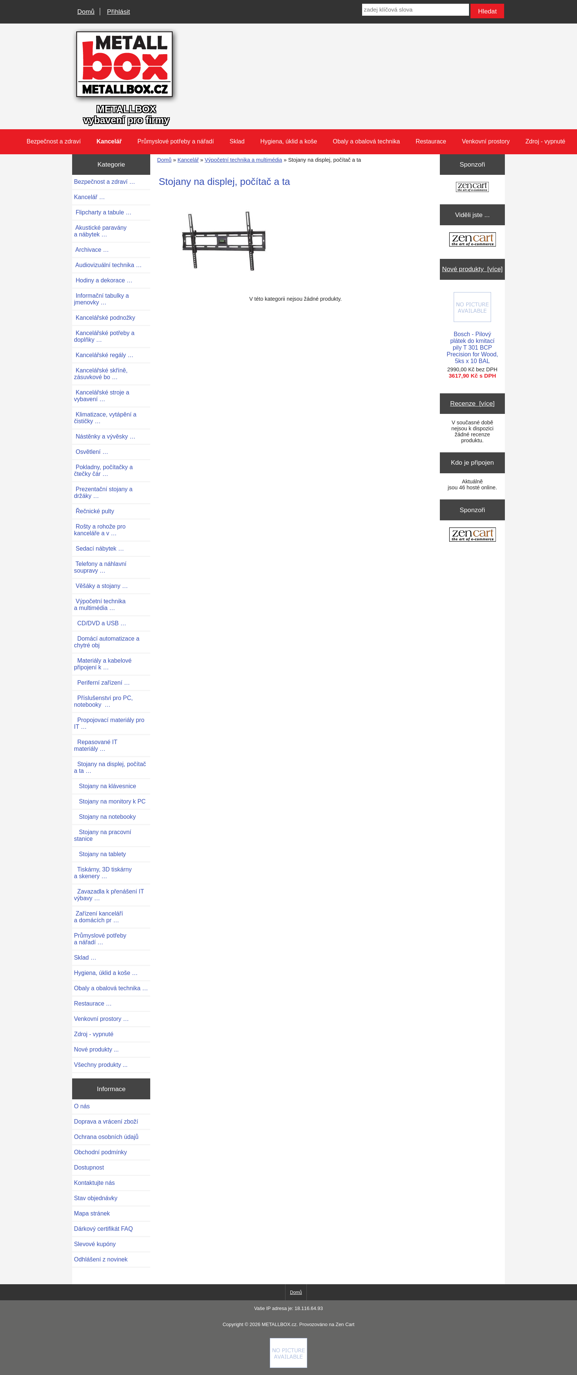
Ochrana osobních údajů (106, 1137)
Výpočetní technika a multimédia (243, 160)
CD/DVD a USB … (100, 623)
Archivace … (91, 250)
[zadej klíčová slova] (415, 10)
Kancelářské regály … (103, 355)
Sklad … (85, 957)
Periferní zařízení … (102, 682)
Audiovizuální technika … (108, 265)
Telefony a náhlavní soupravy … (100, 567)
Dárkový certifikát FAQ (103, 1229)
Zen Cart (345, 1324)
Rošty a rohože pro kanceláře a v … (100, 529)
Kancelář (188, 160)
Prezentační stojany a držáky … (103, 492)
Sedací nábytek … (99, 548)
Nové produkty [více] (472, 269)
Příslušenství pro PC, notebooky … (103, 701)
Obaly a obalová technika (366, 141)
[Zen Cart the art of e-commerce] (472, 187)
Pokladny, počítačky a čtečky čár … (103, 470)
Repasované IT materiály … (95, 745)
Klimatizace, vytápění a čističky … (105, 417)
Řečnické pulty (94, 511)
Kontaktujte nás (94, 1183)
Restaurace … (93, 1003)
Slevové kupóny (95, 1244)
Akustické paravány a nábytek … (100, 231)
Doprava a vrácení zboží (106, 1121)
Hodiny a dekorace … (103, 280)
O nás (82, 1106)
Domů (86, 11)
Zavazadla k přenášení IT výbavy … (109, 894)
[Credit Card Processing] (288, 1366)
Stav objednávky (95, 1198)
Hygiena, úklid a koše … (106, 973)
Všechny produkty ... (100, 1065)
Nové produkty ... (96, 1049)
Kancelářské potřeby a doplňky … (104, 336)
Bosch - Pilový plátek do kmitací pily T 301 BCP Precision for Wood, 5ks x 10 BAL (472, 328)
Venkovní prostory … (101, 1019)
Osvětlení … (91, 452)
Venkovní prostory (486, 141)
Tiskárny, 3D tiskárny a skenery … (103, 872)
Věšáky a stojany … (101, 586)
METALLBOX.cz (279, 1324)
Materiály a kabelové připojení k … (103, 664)
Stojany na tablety (100, 854)
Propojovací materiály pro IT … (109, 723)
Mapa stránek (92, 1213)
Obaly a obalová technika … (111, 988)
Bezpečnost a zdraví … (104, 182)
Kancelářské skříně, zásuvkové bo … (100, 373)
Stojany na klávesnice (105, 786)
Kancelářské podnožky (104, 318)
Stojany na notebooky (105, 817)
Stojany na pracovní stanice (102, 835)
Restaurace (431, 141)
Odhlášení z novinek (100, 1259)
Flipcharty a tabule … (103, 212)
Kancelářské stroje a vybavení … (101, 395)
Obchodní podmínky (100, 1152)
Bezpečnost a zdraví (54, 141)
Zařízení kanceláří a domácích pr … (98, 916)
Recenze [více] (472, 403)
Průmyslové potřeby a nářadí (176, 141)
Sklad (236, 141)
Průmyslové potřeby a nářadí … (100, 938)
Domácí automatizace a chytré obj (106, 641)
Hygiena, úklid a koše (288, 141)
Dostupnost (89, 1167)
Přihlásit (118, 11)
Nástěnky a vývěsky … (105, 436)
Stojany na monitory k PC (110, 801)
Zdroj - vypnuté (545, 141)
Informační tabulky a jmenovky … (101, 299)
